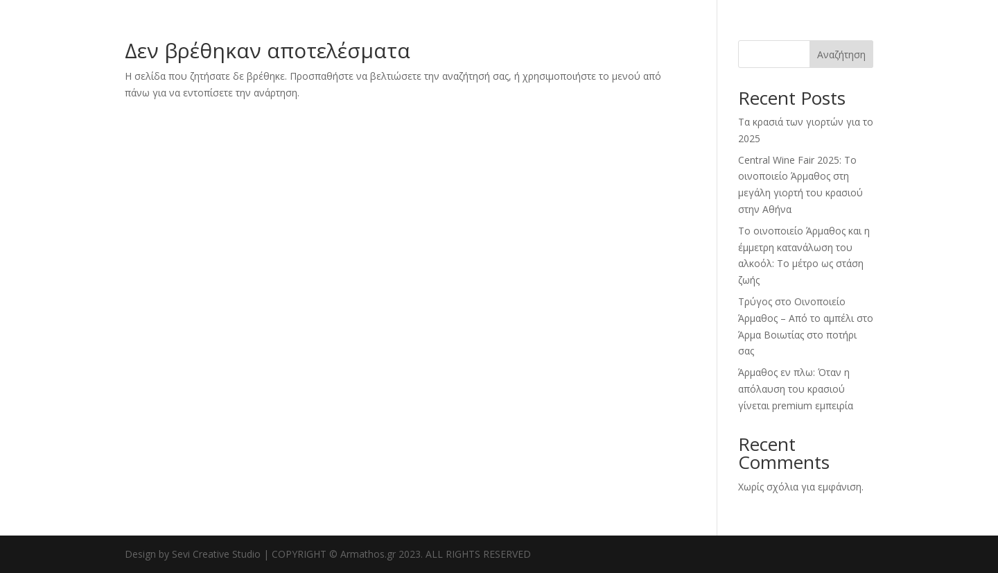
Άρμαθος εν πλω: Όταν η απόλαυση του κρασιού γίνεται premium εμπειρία (795, 389)
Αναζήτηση (841, 54)
